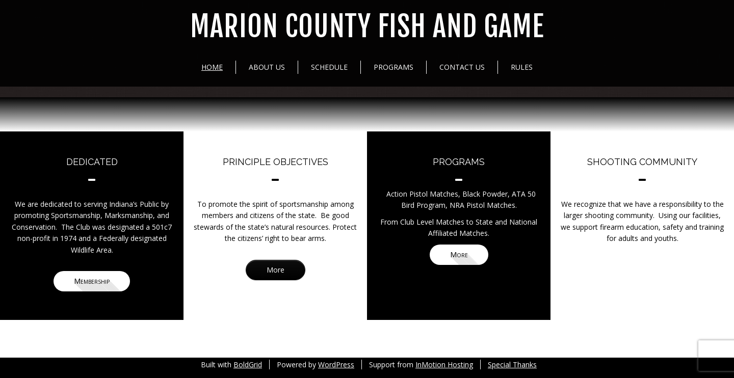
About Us (267, 67)
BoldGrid (247, 364)
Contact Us (462, 67)
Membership (92, 281)
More (275, 270)
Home (212, 67)
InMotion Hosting (444, 364)
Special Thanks (512, 364)
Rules (522, 67)
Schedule (329, 67)
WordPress (336, 364)
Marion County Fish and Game (367, 26)
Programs (393, 67)
